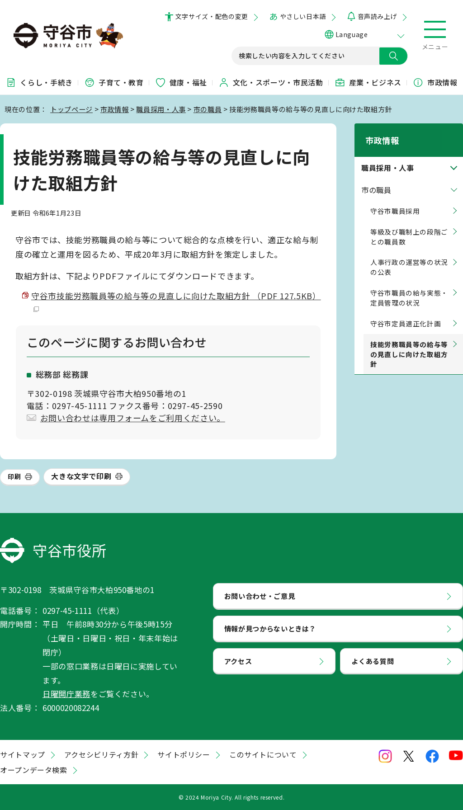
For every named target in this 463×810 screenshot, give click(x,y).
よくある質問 (372, 661)
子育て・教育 (114, 82)
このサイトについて (263, 754)
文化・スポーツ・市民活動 (270, 82)
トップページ (71, 109)
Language (351, 34)
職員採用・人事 (160, 109)
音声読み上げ (377, 16)
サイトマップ (22, 754)
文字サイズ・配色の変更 (211, 16)
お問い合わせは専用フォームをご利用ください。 (132, 418)
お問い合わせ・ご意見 (259, 596)
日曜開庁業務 (66, 693)
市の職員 (208, 109)
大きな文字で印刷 (81, 476)
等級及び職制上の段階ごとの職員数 (409, 225)
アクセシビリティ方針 (101, 754)
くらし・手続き (38, 82)
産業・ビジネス (368, 82)
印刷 (14, 476)
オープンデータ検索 (33, 769)
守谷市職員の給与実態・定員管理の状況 (409, 287)
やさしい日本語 (303, 16)
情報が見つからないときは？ (270, 628)
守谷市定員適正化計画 (405, 313)
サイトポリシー (183, 754)
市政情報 (435, 82)
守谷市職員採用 (395, 200)
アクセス (238, 661)
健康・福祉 (181, 82)
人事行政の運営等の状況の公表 (409, 256)
